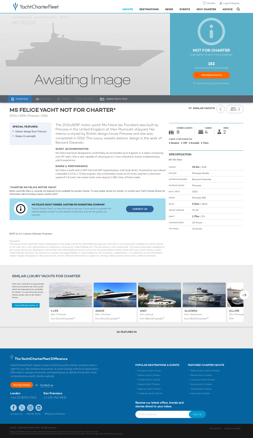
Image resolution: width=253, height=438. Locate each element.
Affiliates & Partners (54, 413)
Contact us (54, 385)
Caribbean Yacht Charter (150, 393)
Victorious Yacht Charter (202, 379)
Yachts (127, 9)
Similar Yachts (204, 108)
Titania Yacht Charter (200, 388)
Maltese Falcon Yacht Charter (205, 370)
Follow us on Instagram (30, 407)
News (169, 9)
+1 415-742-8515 (54, 397)
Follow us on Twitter (22, 407)
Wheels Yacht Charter (201, 375)
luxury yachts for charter (217, 83)
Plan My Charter (25, 385)
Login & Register (231, 3)
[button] (244, 295)
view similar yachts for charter (109, 190)
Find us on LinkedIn (38, 407)
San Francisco (52, 393)
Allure (234, 310)
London (15, 393)
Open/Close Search (238, 9)
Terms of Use (215, 428)
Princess (62, 129)
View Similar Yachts (211, 75)
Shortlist (211, 3)
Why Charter (206, 9)
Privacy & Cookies (233, 428)
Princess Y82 (199, 197)
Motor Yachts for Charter (45, 17)
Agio (143, 310)
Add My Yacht (33, 413)
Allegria (190, 310)
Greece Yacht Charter (149, 384)
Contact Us (139, 209)
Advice (228, 9)
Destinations (149, 9)
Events (185, 9)
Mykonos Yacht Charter (149, 388)
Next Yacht (233, 109)
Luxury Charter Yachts (21, 17)
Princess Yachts (200, 173)
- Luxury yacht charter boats (46, 6)
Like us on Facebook (13, 407)
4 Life (54, 310)
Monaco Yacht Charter (149, 375)
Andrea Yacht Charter (201, 384)
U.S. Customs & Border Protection (35, 233)
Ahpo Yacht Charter (200, 393)
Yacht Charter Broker (151, 190)
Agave (99, 310)
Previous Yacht (221, 109)
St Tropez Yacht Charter (149, 370)
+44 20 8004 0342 (23, 397)
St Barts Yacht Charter (149, 379)
